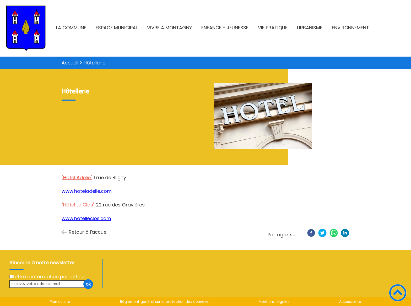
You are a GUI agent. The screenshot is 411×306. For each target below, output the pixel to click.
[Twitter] (322, 233)
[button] (397, 292)
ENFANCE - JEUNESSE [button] (224, 27)
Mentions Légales (274, 301)
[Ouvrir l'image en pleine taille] (263, 116)
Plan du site (60, 301)
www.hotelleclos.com (86, 218)
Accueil (70, 62)
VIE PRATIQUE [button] (273, 27)
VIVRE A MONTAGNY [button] (169, 27)
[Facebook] (311, 233)
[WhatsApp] (333, 233)
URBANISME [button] (309, 27)
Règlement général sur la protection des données (164, 301)
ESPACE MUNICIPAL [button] (117, 27)
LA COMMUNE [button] (71, 27)
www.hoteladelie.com (87, 191)
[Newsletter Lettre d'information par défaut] (11, 276)
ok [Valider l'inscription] (88, 284)
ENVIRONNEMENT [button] (350, 27)
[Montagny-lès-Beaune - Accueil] (25, 28)
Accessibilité (350, 301)
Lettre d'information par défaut (49, 276)
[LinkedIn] (344, 233)
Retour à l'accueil (89, 232)
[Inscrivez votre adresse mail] (49, 284)
